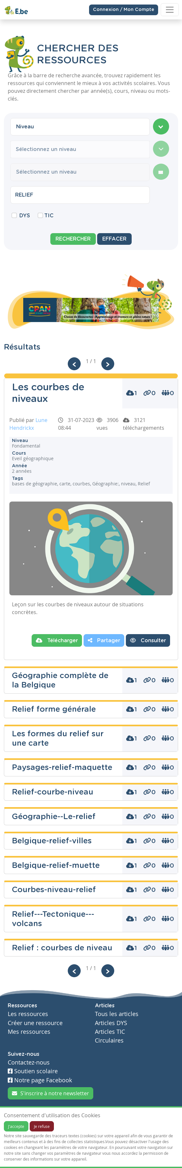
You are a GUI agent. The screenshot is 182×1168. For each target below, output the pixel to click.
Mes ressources (29, 1031)
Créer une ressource (35, 1023)
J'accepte (16, 1126)
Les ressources (28, 1014)
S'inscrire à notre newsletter (50, 1093)
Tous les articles (116, 1014)
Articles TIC (110, 1031)
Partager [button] (104, 640)
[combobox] (80, 126)
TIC (49, 215)
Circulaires (109, 1040)
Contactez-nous (29, 1062)
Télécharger (57, 640)
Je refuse (42, 1126)
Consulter (148, 640)
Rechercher (73, 239)
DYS (24, 215)
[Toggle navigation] (170, 9)
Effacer (114, 239)
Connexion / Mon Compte (123, 9)
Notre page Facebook (40, 1080)
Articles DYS (111, 1023)
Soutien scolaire (33, 1071)
